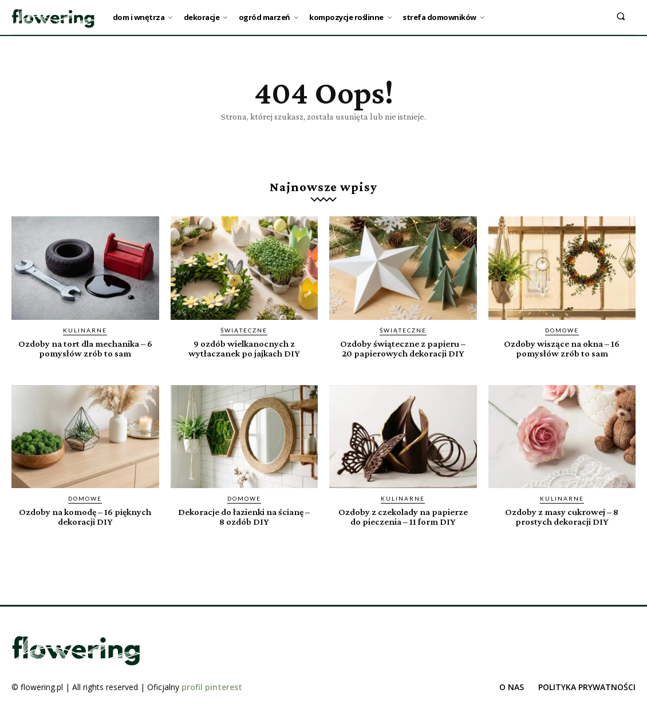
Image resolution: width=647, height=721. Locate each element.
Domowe (562, 330)
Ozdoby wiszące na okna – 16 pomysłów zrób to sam (561, 348)
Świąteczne (243, 330)
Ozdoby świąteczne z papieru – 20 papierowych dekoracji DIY (403, 348)
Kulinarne (85, 330)
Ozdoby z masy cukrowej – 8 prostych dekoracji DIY (562, 516)
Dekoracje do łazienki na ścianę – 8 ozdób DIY (244, 516)
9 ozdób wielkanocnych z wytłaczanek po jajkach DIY (244, 348)
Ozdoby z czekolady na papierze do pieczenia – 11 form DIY (403, 516)
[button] (621, 15)
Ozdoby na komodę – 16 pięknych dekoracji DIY (85, 516)
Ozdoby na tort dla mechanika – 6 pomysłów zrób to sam (85, 348)
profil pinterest (212, 685)
